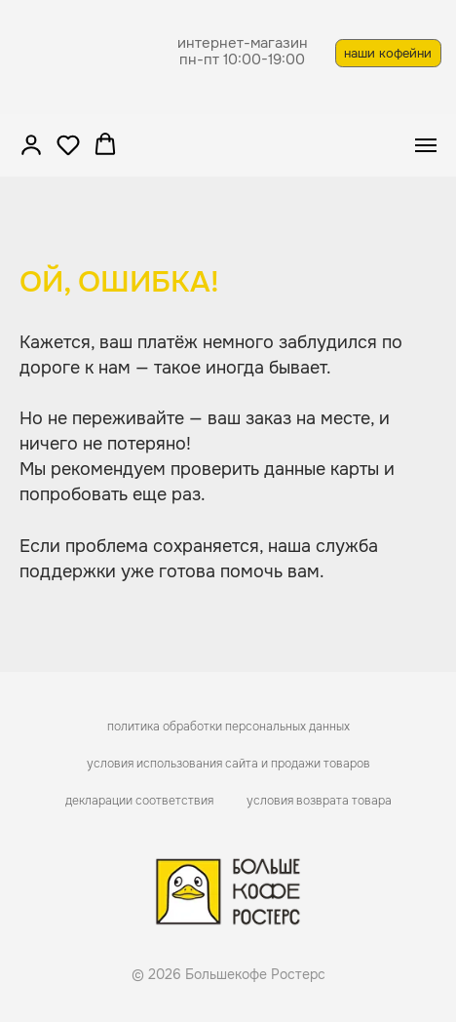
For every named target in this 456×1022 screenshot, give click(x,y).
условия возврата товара (319, 800)
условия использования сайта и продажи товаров (228, 763)
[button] (31, 144)
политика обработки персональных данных (228, 726)
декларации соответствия (139, 800)
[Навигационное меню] (426, 145)
